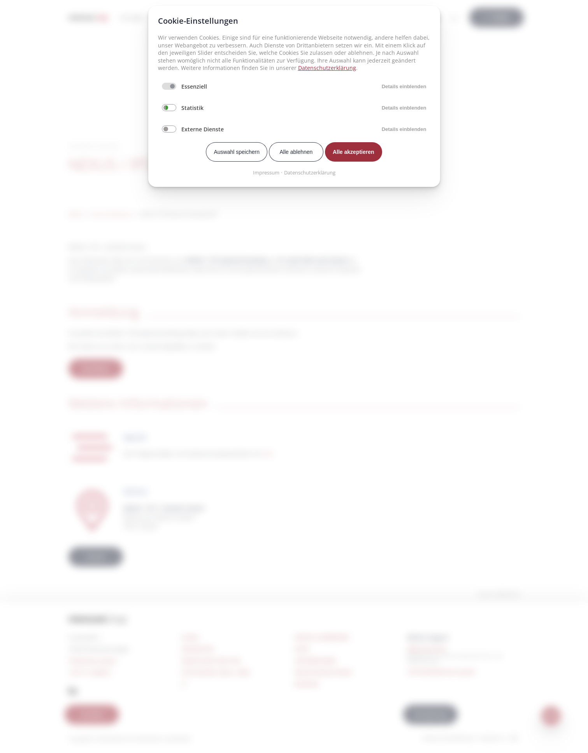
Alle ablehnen (296, 152)
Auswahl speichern (237, 152)
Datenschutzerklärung (327, 67)
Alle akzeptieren (353, 152)
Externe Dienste (202, 129)
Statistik (192, 108)
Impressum (266, 172)
